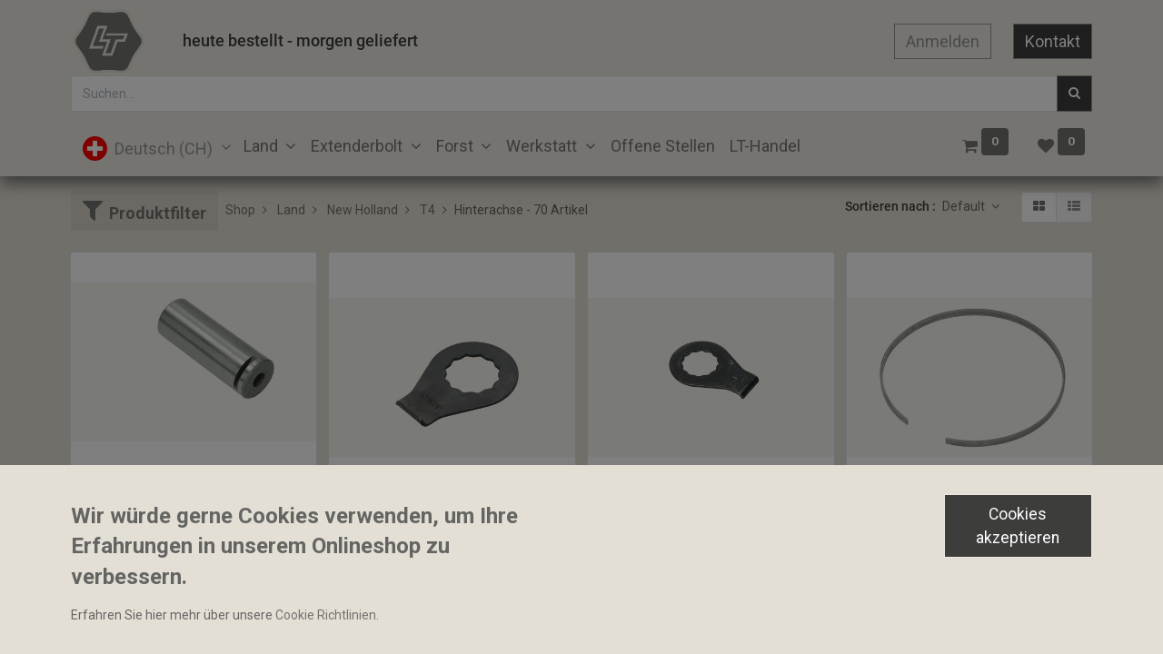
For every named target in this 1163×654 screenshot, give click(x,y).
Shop (240, 210)
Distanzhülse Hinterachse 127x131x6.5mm (970, 518)
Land (291, 210)
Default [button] (965, 206)
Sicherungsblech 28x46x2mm (421, 518)
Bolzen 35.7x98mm (133, 487)
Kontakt (1052, 41)
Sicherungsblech (643, 518)
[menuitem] (662, 145)
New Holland (362, 210)
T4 (427, 210)
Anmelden (942, 41)
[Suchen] (1074, 93)
